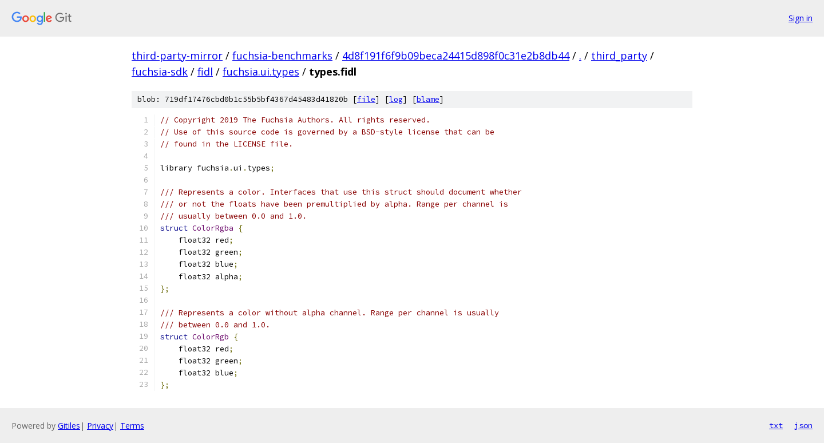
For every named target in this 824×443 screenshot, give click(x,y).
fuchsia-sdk (160, 71)
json (803, 425)
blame (428, 99)
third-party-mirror (177, 55)
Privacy (100, 425)
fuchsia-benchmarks (282, 55)
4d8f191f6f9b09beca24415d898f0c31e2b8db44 (455, 55)
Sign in (801, 18)
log (396, 99)
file (366, 99)
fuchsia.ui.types (261, 71)
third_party (619, 55)
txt (776, 425)
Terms (132, 425)
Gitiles (69, 425)
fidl (205, 71)
